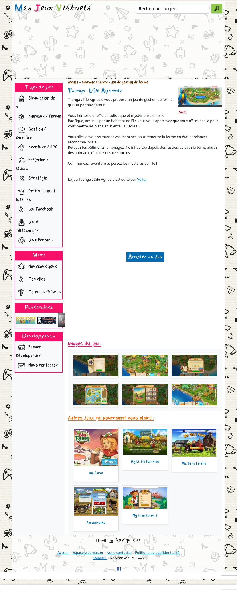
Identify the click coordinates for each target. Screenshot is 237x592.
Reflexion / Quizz (32, 163)
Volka (141, 179)
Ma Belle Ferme (194, 463)
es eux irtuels (53, 8)
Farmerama (96, 522)
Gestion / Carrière (31, 132)
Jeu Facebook (34, 209)
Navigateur (128, 539)
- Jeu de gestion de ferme (128, 82)
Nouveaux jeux (36, 266)
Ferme (101, 540)
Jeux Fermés (34, 240)
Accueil (73, 82)
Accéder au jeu (145, 257)
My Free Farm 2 (145, 515)
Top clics (30, 279)
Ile (111, 540)
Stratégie (31, 178)
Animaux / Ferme (38, 116)
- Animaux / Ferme (93, 82)
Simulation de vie (35, 101)
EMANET (100, 557)
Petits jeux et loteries (35, 194)
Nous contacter (37, 365)
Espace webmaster (87, 552)
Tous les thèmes (38, 292)
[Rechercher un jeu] (172, 9)
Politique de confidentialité (157, 552)
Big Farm (96, 473)
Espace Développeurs (28, 350)
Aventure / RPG (37, 147)
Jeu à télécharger (27, 225)
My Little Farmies (145, 461)
